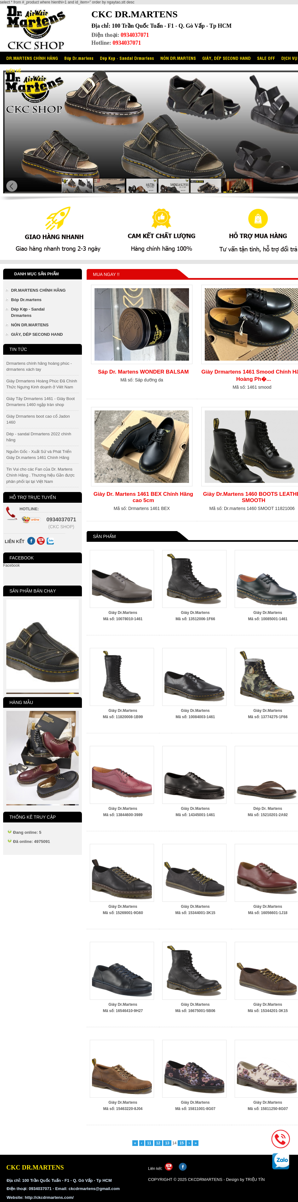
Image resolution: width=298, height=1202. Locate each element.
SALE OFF (266, 58)
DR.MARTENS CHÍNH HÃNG (32, 58)
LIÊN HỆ (13, 70)
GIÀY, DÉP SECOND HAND (226, 58)
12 (158, 1143)
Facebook (11, 565)
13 (167, 1143)
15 (182, 1143)
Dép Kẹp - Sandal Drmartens (127, 58)
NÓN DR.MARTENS (178, 58)
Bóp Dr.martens (79, 58)
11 (149, 1143)
